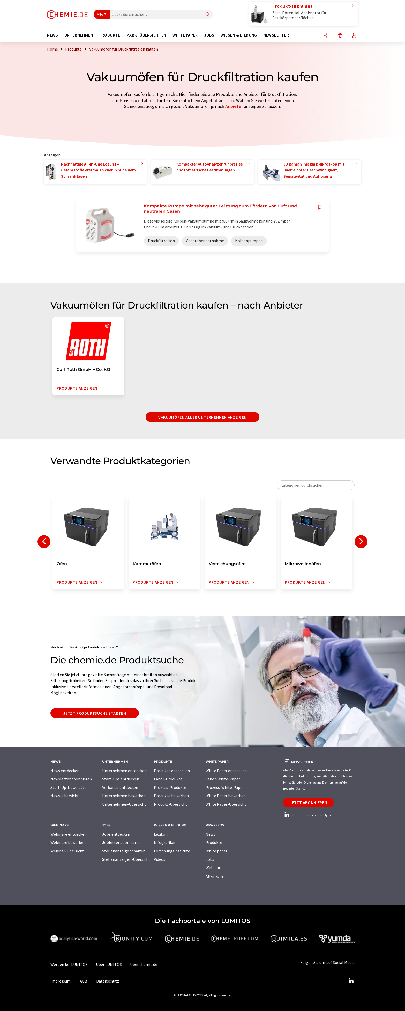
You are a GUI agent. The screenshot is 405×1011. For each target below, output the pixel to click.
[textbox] (315, 485)
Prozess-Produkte (170, 787)
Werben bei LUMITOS (69, 964)
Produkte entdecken (172, 770)
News (210, 834)
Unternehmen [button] (78, 35)
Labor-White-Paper (223, 778)
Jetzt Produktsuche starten (94, 713)
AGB (83, 981)
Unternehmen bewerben (124, 795)
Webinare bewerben (68, 842)
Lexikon (161, 834)
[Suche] (207, 15)
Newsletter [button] (276, 35)
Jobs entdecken (116, 834)
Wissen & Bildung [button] (239, 35)
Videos (159, 859)
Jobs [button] (209, 35)
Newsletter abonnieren (71, 778)
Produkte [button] (109, 35)
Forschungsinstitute (172, 851)
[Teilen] (325, 36)
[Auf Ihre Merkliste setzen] (320, 207)
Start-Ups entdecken (120, 778)
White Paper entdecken (226, 770)
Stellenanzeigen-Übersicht (126, 859)
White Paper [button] (185, 35)
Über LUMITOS (109, 964)
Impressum (60, 981)
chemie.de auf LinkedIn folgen (307, 815)
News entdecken (64, 770)
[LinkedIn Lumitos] (351, 981)
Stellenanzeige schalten (123, 851)
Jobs (210, 859)
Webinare (214, 867)
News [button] (52, 35)
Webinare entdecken (68, 834)
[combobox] (316, 485)
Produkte (214, 842)
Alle (100, 14)
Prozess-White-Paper (225, 787)
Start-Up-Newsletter (69, 787)
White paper (216, 851)
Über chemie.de (143, 964)
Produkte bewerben (171, 795)
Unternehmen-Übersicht (124, 804)
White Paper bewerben (226, 795)
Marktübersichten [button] (146, 35)
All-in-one (215, 876)
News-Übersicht (64, 795)
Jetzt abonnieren (308, 802)
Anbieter (234, 106)
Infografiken (165, 842)
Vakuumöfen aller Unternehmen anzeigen (202, 417)
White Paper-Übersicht (226, 804)
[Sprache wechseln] (340, 36)
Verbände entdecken (120, 787)
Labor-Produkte (168, 778)
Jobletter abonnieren (121, 842)
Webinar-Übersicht (67, 851)
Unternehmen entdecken (124, 770)
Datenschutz (107, 981)
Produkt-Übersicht (170, 804)
